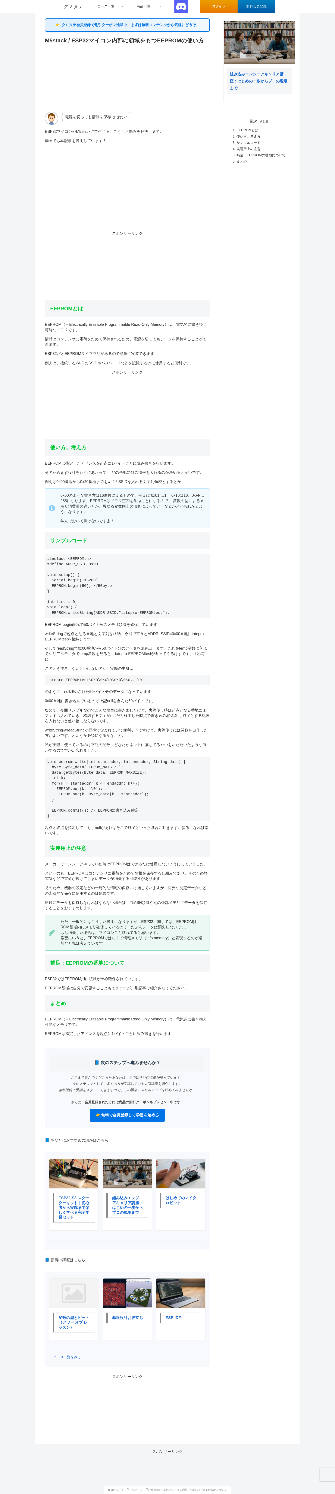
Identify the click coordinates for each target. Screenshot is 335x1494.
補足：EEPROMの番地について (261, 155)
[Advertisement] (127, 78)
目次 (253, 121)
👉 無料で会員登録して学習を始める (127, 1115)
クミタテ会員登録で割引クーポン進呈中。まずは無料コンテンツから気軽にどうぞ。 (131, 25)
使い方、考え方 (248, 136)
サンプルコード (248, 143)
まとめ (242, 161)
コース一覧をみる (67, 1357)
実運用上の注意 (248, 149)
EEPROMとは (247, 130)
